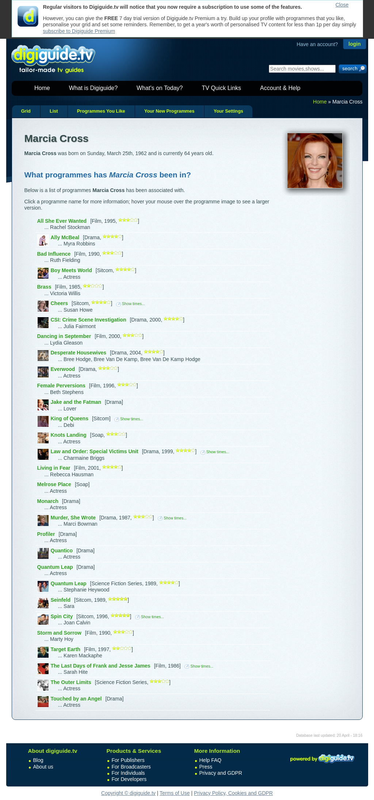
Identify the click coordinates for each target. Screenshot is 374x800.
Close (342, 5)
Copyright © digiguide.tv (128, 793)
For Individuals (128, 773)
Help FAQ (210, 760)
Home (42, 88)
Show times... (130, 303)
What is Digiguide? (93, 88)
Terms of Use (175, 793)
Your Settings (228, 111)
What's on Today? (160, 88)
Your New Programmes (169, 111)
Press (206, 767)
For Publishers (128, 760)
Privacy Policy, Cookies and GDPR (233, 793)
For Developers (129, 779)
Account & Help (280, 88)
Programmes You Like (101, 111)
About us (43, 767)
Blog (38, 760)
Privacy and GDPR (220, 773)
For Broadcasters (131, 767)
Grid (26, 111)
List (54, 111)
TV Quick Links (221, 88)
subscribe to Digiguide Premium (79, 31)
